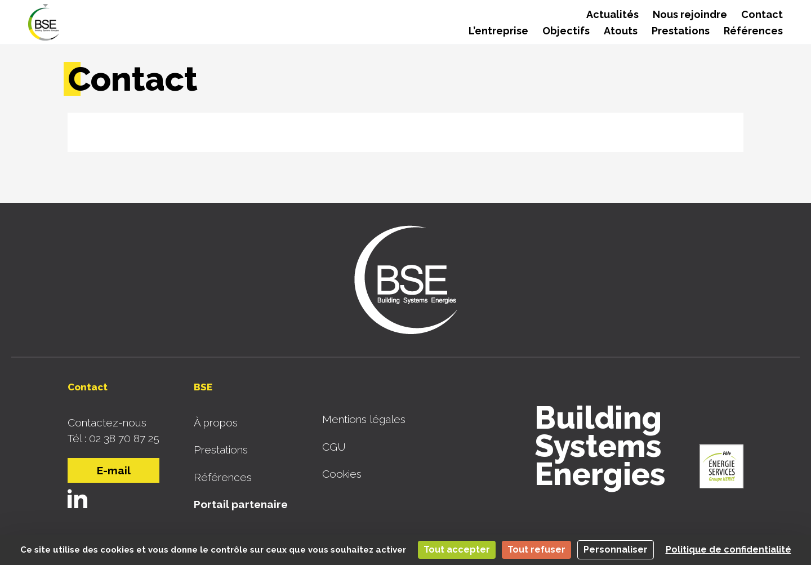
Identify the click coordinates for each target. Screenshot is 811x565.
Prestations (681, 31)
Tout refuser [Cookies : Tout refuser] (536, 549)
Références (753, 31)
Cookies (342, 474)
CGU (334, 447)
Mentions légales (364, 419)
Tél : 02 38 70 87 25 (113, 438)
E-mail (114, 470)
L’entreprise (498, 31)
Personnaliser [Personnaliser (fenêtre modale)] (615, 549)
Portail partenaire (241, 504)
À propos (216, 422)
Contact (762, 14)
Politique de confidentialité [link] (728, 549)
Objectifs (566, 31)
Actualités (612, 14)
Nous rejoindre (690, 14)
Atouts (621, 31)
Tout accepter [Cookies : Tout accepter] (457, 549)
